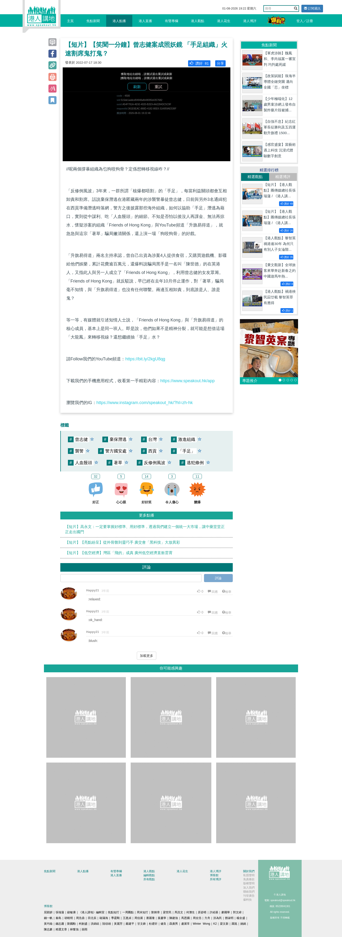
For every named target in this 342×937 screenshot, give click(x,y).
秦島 (58, 918)
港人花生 (223, 21)
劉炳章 (155, 912)
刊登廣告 (249, 895)
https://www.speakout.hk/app (187, 380)
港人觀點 (197, 21)
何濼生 (190, 912)
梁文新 (224, 923)
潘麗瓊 (150, 918)
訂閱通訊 (312, 8)
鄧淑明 (229, 918)
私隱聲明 (249, 875)
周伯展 (138, 918)
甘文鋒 (141, 923)
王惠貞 (127, 918)
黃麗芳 (118, 923)
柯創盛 (83, 923)
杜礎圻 (153, 923)
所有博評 (215, 879)
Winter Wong (201, 923)
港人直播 (145, 21)
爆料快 (247, 899)
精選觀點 (255, 177)
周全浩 (197, 918)
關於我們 (249, 871)
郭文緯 (237, 912)
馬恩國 (185, 918)
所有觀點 (149, 879)
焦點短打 (113, 912)
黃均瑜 (48, 923)
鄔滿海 (104, 918)
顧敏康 (71, 912)
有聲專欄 (171, 21)
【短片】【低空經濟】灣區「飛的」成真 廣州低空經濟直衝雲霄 (118, 553)
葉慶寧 (162, 918)
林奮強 (74, 929)
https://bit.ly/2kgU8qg (145, 359)
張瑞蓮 (60, 912)
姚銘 (243, 923)
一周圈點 (128, 912)
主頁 (70, 21)
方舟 (207, 918)
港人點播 (119, 21)
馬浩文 (179, 912)
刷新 (137, 87)
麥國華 (225, 912)
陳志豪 (48, 929)
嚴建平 (130, 923)
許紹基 (214, 912)
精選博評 (282, 177)
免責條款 (249, 879)
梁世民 (167, 912)
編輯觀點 (149, 875)
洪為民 (217, 918)
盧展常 (185, 923)
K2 (215, 923)
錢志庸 (60, 923)
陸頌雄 (106, 923)
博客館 (214, 875)
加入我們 (249, 887)
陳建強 (173, 918)
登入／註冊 (304, 21)
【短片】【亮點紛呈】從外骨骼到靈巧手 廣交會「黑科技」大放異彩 (122, 542)
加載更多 (146, 656)
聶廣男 (173, 923)
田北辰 (92, 918)
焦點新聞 (93, 21)
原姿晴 (202, 912)
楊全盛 (241, 918)
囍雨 (84, 929)
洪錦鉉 (95, 923)
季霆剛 (115, 918)
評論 (218, 578)
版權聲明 (249, 883)
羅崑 (234, 923)
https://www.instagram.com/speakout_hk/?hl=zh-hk (144, 402)
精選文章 (61, 929)
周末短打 (142, 912)
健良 (163, 923)
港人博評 (249, 21)
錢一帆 (48, 918)
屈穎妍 (48, 912)
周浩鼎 (80, 918)
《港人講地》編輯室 (91, 912)
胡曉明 (68, 918)
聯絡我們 (249, 891)
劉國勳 (71, 923)
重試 (158, 87)
